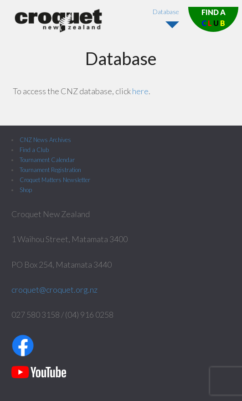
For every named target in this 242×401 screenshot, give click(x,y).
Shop (26, 189)
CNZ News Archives (45, 139)
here (140, 91)
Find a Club (34, 149)
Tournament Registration (50, 169)
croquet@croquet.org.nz (54, 289)
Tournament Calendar (47, 159)
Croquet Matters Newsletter (55, 179)
